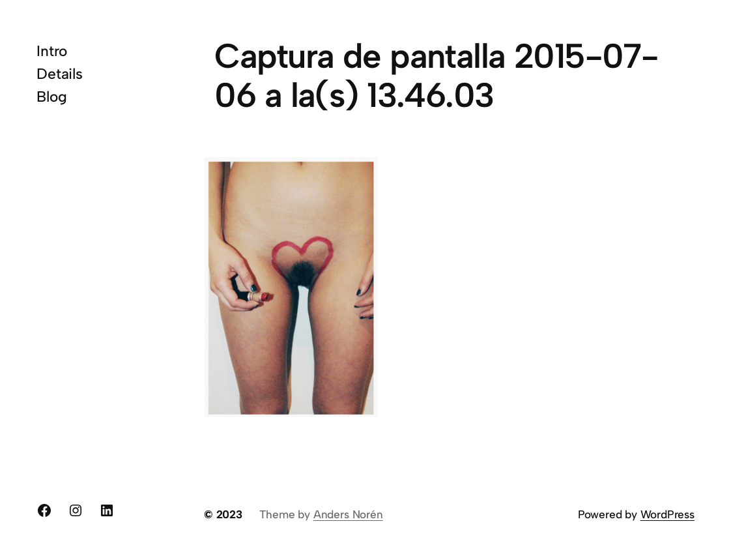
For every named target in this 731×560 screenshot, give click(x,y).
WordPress (667, 514)
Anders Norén (348, 514)
